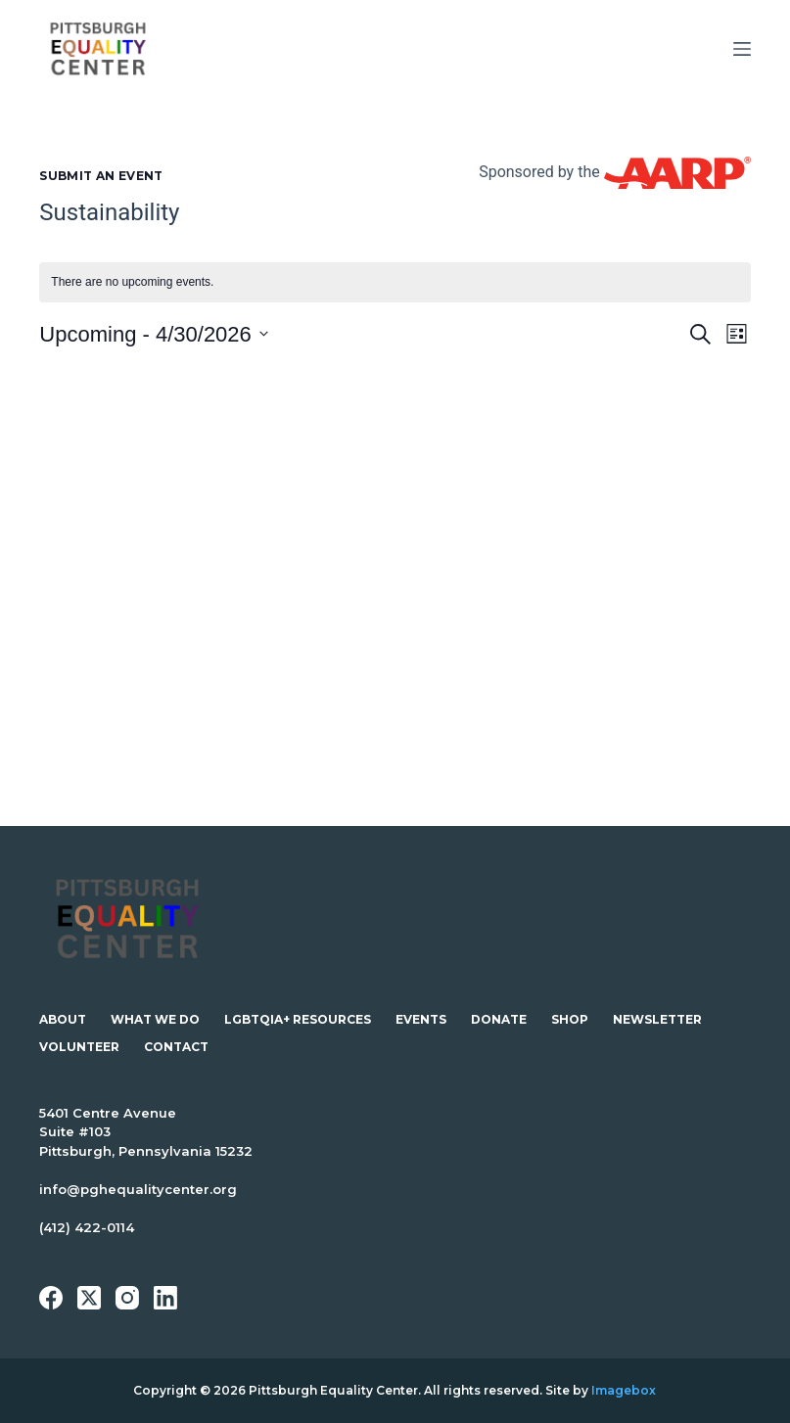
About (62, 1019)
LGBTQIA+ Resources (297, 1019)
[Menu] (742, 49)
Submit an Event (101, 175)
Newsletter (657, 1019)
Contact (176, 1046)
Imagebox (623, 1390)
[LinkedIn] (165, 1297)
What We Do (155, 1019)
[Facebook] (51, 1297)
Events (420, 1019)
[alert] (394, 282)
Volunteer (79, 1046)
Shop (569, 1019)
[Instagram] (127, 1297)
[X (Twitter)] (89, 1297)
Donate (499, 1019)
